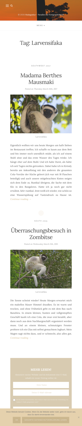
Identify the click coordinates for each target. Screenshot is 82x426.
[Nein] (78, 417)
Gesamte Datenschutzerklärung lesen (46, 420)
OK (17, 420)
